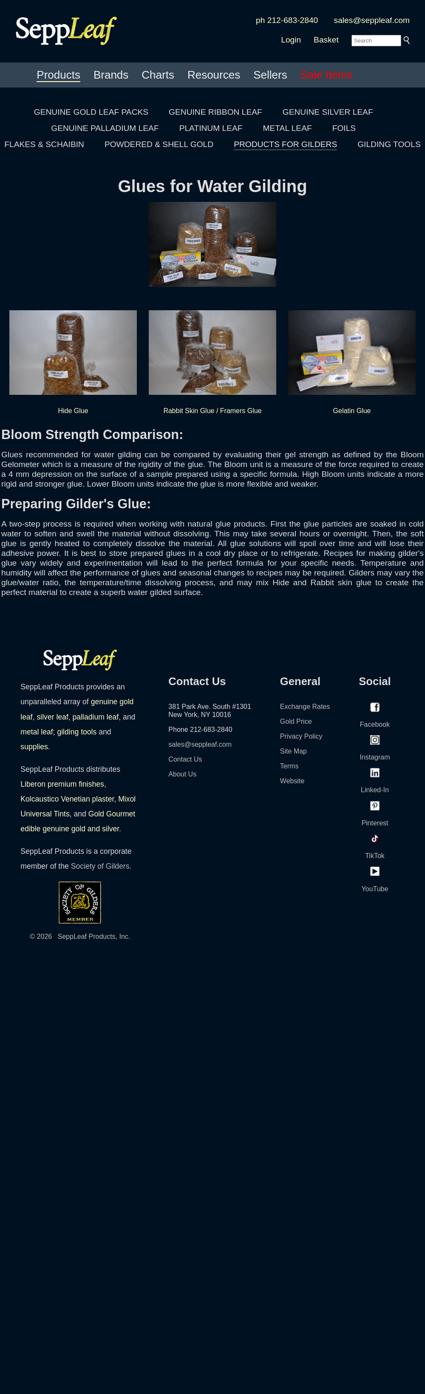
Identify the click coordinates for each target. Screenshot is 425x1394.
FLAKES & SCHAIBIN (44, 144)
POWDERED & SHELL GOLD (159, 144)
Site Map (293, 751)
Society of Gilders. (101, 866)
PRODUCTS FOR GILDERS (285, 144)
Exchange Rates (305, 706)
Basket (326, 39)
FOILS (344, 128)
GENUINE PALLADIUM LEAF (105, 128)
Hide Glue (73, 361)
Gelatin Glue (352, 361)
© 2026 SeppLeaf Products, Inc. (80, 936)
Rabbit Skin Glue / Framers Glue (212, 361)
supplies (34, 746)
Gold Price (296, 721)
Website (292, 781)
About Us (182, 774)
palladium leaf (96, 717)
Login (291, 39)
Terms (289, 766)
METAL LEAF (287, 128)
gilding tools (76, 732)
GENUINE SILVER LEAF (328, 112)
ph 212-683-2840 (287, 20)
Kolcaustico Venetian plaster (67, 799)
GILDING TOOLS (389, 144)
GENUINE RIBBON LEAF (215, 112)
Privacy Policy (301, 736)
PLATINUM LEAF (211, 128)
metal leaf (36, 732)
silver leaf (52, 717)
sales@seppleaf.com (372, 20)
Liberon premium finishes (62, 784)
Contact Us (185, 759)
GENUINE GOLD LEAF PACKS (91, 112)
